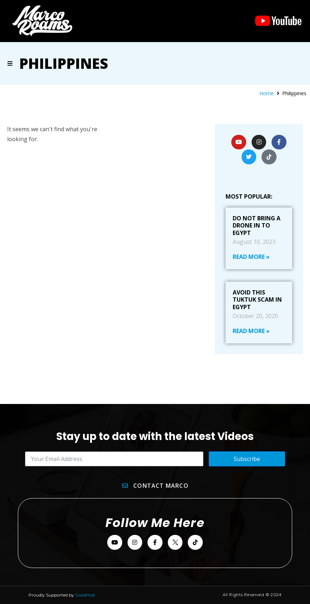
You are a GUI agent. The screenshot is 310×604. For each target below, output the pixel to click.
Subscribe (247, 459)
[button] (10, 63)
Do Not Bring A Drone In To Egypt (256, 225)
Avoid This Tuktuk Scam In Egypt (257, 299)
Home (266, 93)
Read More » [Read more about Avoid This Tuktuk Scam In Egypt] (251, 331)
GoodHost (85, 595)
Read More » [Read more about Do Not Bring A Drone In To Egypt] (251, 257)
